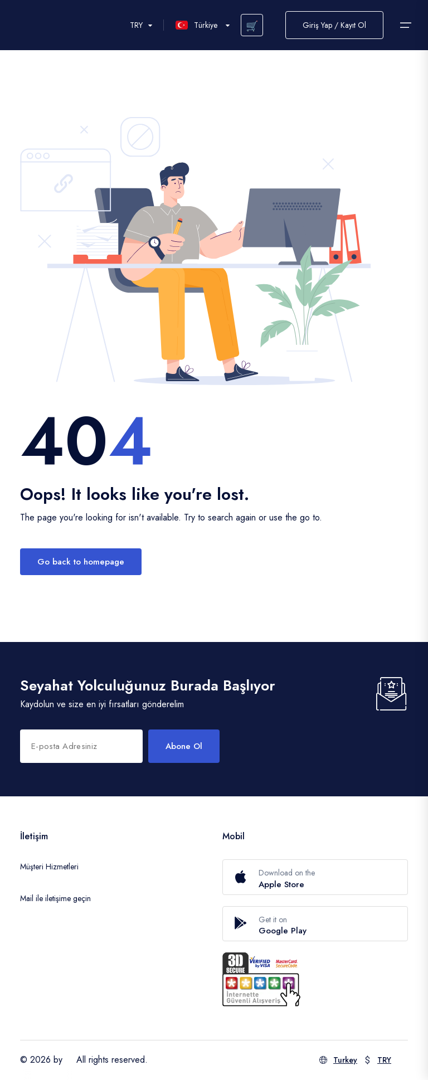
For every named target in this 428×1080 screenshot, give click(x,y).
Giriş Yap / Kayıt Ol (334, 25)
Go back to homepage (80, 562)
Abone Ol (184, 746)
